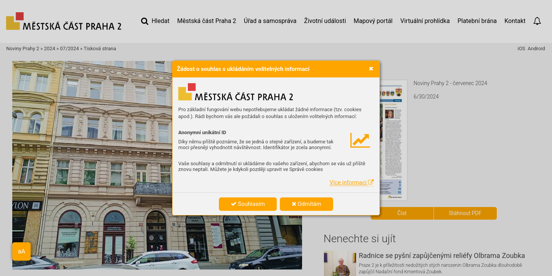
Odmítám (307, 203)
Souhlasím (248, 203)
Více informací (352, 182)
